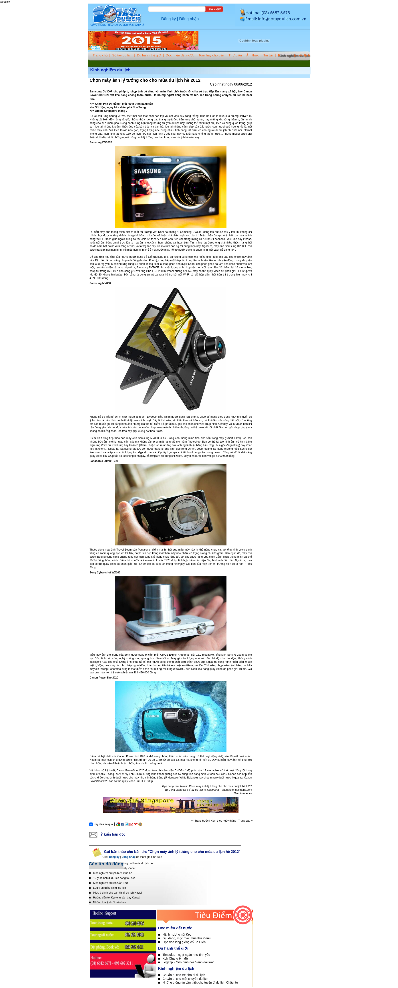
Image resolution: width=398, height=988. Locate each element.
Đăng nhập (189, 19)
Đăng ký (168, 19)
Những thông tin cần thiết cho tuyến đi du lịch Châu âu (200, 982)
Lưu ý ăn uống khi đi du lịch (109, 887)
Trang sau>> (245, 820)
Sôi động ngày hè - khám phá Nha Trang (120, 107)
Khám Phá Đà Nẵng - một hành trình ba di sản (124, 103)
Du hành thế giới (149, 55)
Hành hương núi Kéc (177, 934)
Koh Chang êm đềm (176, 958)
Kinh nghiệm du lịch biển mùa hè (112, 873)
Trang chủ (100, 55)
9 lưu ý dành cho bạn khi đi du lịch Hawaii (118, 892)
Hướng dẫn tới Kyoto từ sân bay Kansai (116, 897)
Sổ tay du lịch (122, 55)
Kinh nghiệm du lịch (294, 55)
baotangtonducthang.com (237, 789)
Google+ (5, 1)
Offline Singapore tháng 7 (111, 110)
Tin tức (268, 55)
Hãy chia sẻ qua (101, 824)
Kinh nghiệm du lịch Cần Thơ (110, 882)
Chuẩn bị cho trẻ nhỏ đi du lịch (184, 975)
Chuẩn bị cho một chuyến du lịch (185, 978)
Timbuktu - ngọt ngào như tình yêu (186, 954)
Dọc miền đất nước (180, 55)
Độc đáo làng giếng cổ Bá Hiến (184, 942)
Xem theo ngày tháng (223, 820)
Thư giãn (235, 55)
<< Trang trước (200, 820)
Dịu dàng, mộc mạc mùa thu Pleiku (187, 938)
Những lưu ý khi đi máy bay (109, 902)
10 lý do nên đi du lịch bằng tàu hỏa (114, 878)
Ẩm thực (252, 55)
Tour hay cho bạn (211, 55)
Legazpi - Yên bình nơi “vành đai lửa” (188, 962)
